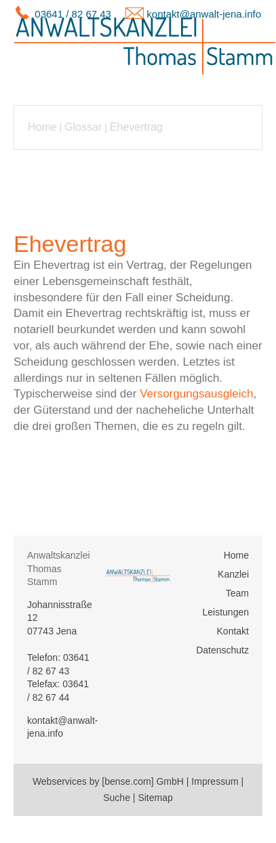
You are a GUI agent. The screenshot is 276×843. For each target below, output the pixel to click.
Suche (116, 797)
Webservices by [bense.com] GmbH (108, 781)
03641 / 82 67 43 (73, 14)
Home (42, 127)
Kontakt (233, 631)
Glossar (83, 127)
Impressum (214, 781)
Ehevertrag (136, 127)
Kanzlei (233, 574)
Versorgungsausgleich (196, 393)
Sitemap (155, 797)
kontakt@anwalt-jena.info (203, 14)
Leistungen (225, 612)
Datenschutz (222, 650)
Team (237, 593)
